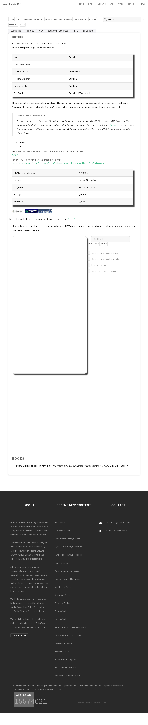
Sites (91, 4)
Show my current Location (103, 271)
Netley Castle (61, 619)
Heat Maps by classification (110, 685)
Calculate (93, 244)
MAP (41, 31)
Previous (13, 24)
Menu (19, 19)
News (142, 4)
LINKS (75, 31)
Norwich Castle (62, 651)
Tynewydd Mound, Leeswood (68, 547)
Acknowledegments (46, 689)
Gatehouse (115, 125)
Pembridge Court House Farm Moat (71, 627)
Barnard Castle (61, 563)
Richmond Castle (62, 595)
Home (81, 4)
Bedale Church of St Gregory (68, 579)
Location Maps (105, 4)
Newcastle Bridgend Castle (67, 675)
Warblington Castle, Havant (67, 539)
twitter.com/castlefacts (116, 530)
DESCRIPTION (16, 31)
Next (22, 24)
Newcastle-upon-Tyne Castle (68, 635)
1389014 (16, 155)
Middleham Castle (63, 587)
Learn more (19, 635)
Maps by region (69, 685)
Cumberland (80, 19)
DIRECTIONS (88, 31)
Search (132, 4)
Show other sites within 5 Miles (105, 253)
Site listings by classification (48, 685)
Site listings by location (23, 685)
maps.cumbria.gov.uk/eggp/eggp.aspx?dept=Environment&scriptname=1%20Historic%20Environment (58, 163)
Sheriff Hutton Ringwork (66, 659)
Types (120, 4)
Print (104, 244)
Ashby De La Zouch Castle (67, 571)
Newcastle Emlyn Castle (66, 667)
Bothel (92, 19)
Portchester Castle (63, 530)
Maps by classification (87, 685)
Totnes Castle (61, 611)
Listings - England (33, 19)
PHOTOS (30, 31)
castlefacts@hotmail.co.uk (118, 522)
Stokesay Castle (62, 603)
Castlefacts (11, 4)
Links (58, 689)
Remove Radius (98, 265)
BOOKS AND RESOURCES (58, 31)
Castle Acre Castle (63, 643)
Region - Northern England (58, 19)
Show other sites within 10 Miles (105, 259)
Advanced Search (21, 689)
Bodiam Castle (61, 522)
